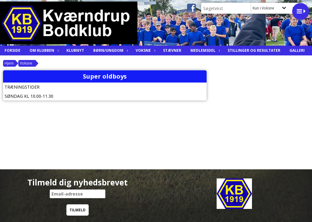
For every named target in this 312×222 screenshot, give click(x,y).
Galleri (297, 50)
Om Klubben (43, 50)
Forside (12, 50)
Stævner (172, 50)
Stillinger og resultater (254, 50)
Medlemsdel (204, 50)
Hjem (9, 63)
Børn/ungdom (109, 50)
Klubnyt (75, 50)
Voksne (145, 50)
